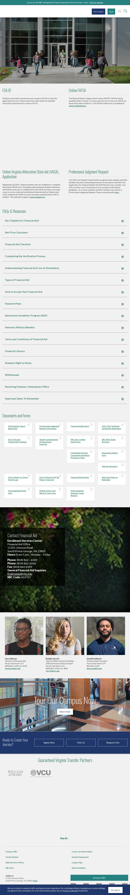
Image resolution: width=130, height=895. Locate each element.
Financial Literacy (16, 353)
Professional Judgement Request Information (49, 429)
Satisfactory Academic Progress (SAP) (27, 317)
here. (117, 194)
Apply (111, 12)
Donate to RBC (99, 879)
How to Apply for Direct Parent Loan (18, 480)
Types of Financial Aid (18, 281)
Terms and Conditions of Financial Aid (27, 341)
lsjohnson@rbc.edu (12, 670)
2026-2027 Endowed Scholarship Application (112, 429)
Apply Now (49, 744)
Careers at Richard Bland (82, 853)
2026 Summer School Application (18, 429)
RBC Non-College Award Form (81, 442)
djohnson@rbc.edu (94, 670)
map (35, 882)
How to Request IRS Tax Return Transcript (49, 480)
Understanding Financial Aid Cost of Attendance (33, 269)
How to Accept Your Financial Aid (25, 293)
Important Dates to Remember (112, 480)
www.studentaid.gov (77, 107)
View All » (64, 840)
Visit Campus (98, 12)
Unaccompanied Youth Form (18, 494)
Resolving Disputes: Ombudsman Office (28, 388)
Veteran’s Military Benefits (21, 329)
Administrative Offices (15, 864)
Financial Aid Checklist (19, 246)
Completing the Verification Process (26, 258)
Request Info (113, 744)
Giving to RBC (11, 853)
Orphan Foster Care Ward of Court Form (49, 494)
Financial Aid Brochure (81, 428)
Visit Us (81, 744)
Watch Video (65, 713)
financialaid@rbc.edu (19, 575)
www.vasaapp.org (37, 199)
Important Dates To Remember (23, 400)
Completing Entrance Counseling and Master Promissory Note (81, 457)
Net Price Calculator (17, 234)
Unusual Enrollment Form (112, 456)
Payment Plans (14, 305)
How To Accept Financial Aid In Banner (18, 442)
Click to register (96, 2)
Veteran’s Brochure (112, 468)
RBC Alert (10, 870)
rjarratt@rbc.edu (52, 673)
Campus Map (77, 864)
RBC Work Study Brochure (112, 442)
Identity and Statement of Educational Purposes (49, 443)
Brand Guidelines (79, 870)
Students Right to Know (19, 364)
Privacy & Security (70, 890)
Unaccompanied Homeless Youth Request (81, 495)
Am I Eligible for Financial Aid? (23, 222)
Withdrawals (13, 376)
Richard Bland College (17, 11)
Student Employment (80, 859)
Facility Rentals (12, 859)
